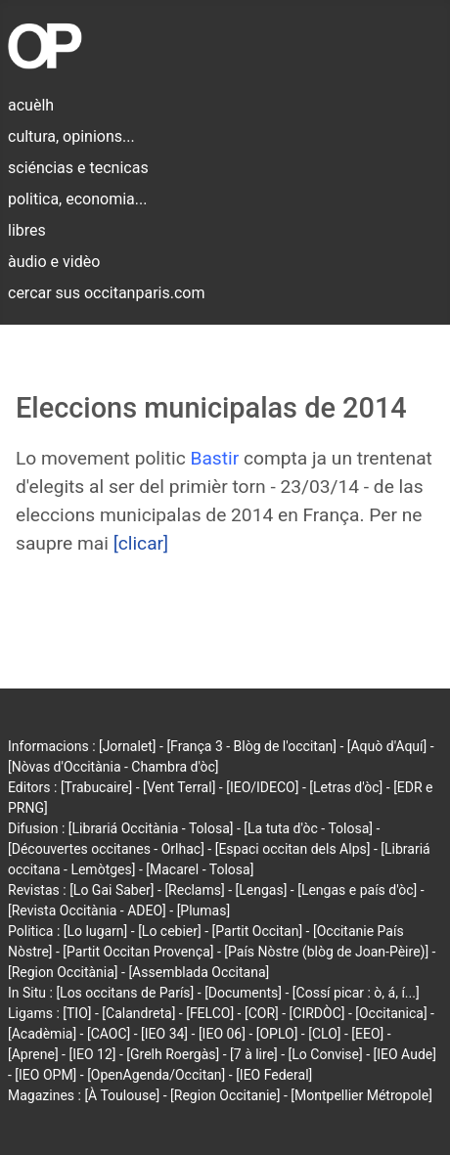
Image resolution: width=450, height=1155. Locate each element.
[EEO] (367, 1034)
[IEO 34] (164, 1034)
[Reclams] (194, 890)
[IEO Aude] (405, 1054)
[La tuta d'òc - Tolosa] (308, 828)
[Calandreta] (138, 1013)
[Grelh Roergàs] (172, 1054)
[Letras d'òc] (345, 787)
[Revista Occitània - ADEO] (87, 910)
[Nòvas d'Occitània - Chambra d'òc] (113, 767)
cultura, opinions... (71, 136)
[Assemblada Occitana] (198, 972)
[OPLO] (277, 1034)
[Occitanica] (391, 1013)
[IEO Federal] (274, 1075)
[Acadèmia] (42, 1034)
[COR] (262, 1013)
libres (27, 230)
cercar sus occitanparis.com (106, 293)
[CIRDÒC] (317, 1013)
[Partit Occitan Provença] (138, 951)
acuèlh (31, 105)
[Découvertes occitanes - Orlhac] (106, 849)
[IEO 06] (222, 1034)
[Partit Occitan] (257, 931)
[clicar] (141, 543)
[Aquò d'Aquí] (387, 746)
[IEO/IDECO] (262, 787)
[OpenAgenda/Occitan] (156, 1075)
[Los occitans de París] (125, 992)
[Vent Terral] (179, 787)
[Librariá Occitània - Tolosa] (151, 828)
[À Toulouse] (121, 1095)
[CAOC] (108, 1034)
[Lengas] (262, 890)
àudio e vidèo (54, 261)
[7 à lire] (254, 1054)
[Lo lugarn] (96, 931)
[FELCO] (210, 1013)
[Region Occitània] (63, 972)
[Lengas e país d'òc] (357, 890)
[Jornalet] (128, 746)
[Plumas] (204, 910)
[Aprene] (33, 1054)
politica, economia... (77, 199)
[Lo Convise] (326, 1054)
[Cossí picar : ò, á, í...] (356, 992)
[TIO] (77, 1013)
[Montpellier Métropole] (361, 1095)
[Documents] (243, 992)
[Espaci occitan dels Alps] (293, 849)
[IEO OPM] (45, 1075)
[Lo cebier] (170, 931)
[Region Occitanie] (225, 1095)
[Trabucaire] (96, 787)
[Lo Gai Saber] (111, 890)
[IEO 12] (91, 1054)
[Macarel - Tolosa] (199, 869)
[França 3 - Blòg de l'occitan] (251, 746)
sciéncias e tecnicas (78, 167)
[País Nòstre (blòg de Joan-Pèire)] (326, 951)
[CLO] (324, 1034)
